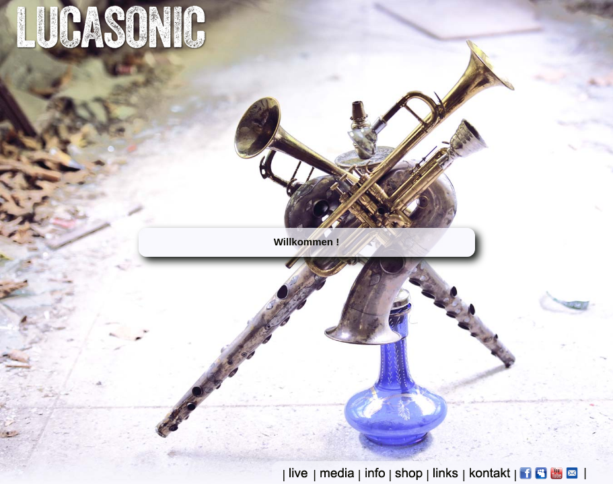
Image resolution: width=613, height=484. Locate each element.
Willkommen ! (306, 241)
